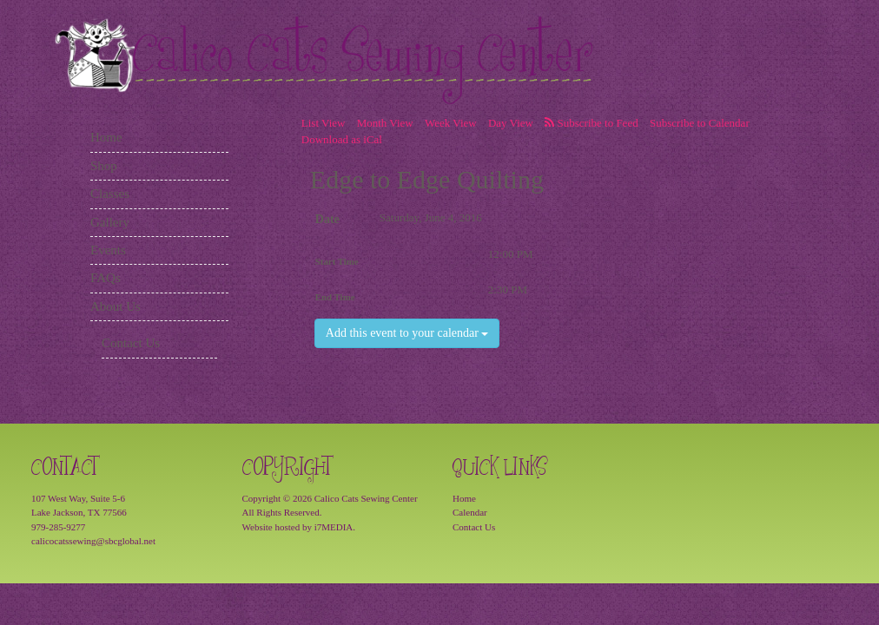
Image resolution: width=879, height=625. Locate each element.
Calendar (470, 512)
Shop (103, 166)
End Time (335, 297)
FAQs (105, 278)
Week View (451, 122)
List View (323, 122)
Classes (109, 194)
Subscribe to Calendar (700, 122)
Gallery (109, 222)
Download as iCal (341, 139)
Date (327, 219)
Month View (385, 122)
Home (106, 137)
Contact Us (131, 343)
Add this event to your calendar (407, 332)
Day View (510, 122)
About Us (115, 306)
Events (108, 250)
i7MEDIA (334, 527)
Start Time (337, 261)
